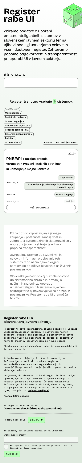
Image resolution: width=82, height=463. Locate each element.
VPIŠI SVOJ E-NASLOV (41, 438)
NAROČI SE (12, 453)
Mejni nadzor (66, 177)
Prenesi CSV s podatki (16, 396)
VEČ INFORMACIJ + (41, 207)
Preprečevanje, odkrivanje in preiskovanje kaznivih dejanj (50, 186)
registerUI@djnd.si (38, 390)
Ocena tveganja (64, 194)
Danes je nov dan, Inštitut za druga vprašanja (33, 408)
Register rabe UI (22, 15)
